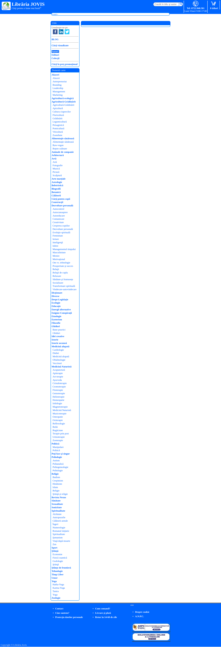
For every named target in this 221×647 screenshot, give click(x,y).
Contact (59, 608)
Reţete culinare (60, 148)
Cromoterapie (59, 386)
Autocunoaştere (60, 212)
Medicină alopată (60, 346)
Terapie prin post (61, 433)
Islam (55, 487)
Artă (54, 158)
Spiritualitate (58, 510)
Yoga (54, 581)
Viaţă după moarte (61, 541)
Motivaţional (59, 259)
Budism (56, 477)
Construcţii (57, 202)
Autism (56, 460)
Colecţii (55, 58)
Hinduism (57, 484)
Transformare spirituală (64, 286)
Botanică (56, 192)
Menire (56, 256)
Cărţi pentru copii (61, 199)
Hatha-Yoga (58, 584)
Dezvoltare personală (62, 205)
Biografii (56, 188)
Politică (55, 443)
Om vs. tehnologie (61, 262)
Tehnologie (57, 571)
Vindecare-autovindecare (65, 289)
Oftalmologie (59, 360)
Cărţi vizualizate (60, 45)
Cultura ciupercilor (62, 111)
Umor (55, 578)
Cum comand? (102, 608)
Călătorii (56, 195)
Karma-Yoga (59, 588)
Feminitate (58, 235)
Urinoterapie (59, 437)
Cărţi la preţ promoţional (65, 64)
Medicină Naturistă (61, 366)
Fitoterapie (58, 390)
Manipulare (58, 447)
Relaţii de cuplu (60, 272)
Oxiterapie (58, 420)
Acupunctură (59, 370)
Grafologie (58, 561)
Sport (54, 547)
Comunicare (58, 219)
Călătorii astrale (60, 520)
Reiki (55, 427)
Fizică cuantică (60, 557)
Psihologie (57, 457)
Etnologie (56, 316)
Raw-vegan (58, 145)
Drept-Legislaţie (60, 299)
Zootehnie (57, 135)
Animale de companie (63, 152)
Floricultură (58, 115)
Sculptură (57, 175)
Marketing (58, 95)
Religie (55, 474)
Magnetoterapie (60, 406)
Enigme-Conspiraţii (62, 313)
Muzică (56, 168)
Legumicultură (60, 121)
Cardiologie (58, 350)
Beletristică (57, 185)
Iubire (55, 246)
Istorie (55, 339)
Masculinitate (59, 252)
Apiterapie (58, 373)
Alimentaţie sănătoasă (63, 138)
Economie (57, 554)
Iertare (56, 239)
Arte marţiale (59, 178)
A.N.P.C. (139, 616)
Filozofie (56, 323)
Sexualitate (57, 504)
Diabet (56, 353)
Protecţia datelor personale (69, 617)
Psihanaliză (58, 464)
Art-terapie (58, 376)
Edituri (55, 55)
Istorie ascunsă (59, 343)
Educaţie (56, 306)
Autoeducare (59, 215)
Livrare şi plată (103, 613)
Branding (57, 85)
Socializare (58, 282)
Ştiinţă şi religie (60, 494)
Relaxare (57, 276)
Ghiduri (56, 326)
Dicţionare (57, 292)
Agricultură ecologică (63, 98)
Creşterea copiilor (61, 225)
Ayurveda (57, 380)
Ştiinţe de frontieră (61, 567)
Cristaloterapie (60, 383)
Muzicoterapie (59, 413)
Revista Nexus (59, 497)
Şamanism (58, 537)
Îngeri (55, 524)
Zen (54, 544)
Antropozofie (59, 517)
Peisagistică (58, 125)
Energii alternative (61, 309)
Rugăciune (58, 430)
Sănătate (56, 500)
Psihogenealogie (60, 467)
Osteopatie (58, 416)
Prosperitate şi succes (63, 266)
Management (59, 91)
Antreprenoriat (60, 81)
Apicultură (58, 108)
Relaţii (56, 269)
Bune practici (59, 329)
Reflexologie (59, 423)
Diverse (55, 296)
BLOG (55, 39)
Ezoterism (57, 319)
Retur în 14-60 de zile (106, 617)
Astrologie (57, 182)
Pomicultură (58, 128)
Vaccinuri (57, 363)
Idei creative (58, 336)
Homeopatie (58, 400)
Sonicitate (57, 507)
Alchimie (57, 514)
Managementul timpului (64, 249)
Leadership (58, 88)
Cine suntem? (62, 613)
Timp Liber (57, 574)
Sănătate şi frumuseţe (63, 279)
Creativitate (58, 222)
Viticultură (58, 131)
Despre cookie (142, 612)
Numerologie (59, 527)
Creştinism (58, 480)
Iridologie (57, 403)
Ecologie (56, 302)
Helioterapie (58, 396)
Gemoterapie (59, 393)
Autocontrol (58, 209)
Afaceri (55, 74)
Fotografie (58, 165)
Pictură (56, 172)
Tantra (56, 591)
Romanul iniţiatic (61, 531)
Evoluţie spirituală (61, 232)
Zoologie (56, 598)
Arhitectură (58, 155)
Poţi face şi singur (61, 453)
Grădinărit (57, 118)
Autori (55, 51)
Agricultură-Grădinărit (64, 101)
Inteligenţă (58, 242)
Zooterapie (58, 440)
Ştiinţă (55, 551)
